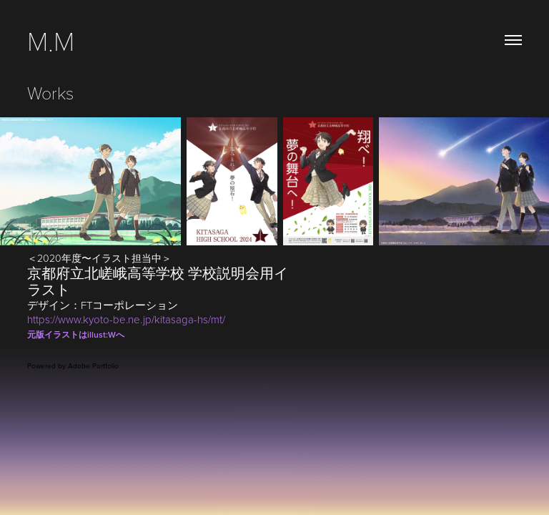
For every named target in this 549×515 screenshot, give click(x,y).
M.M (50, 40)
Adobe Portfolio (93, 365)
